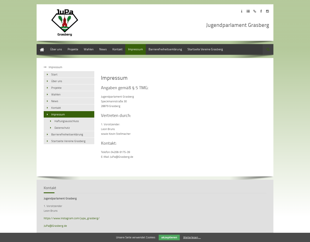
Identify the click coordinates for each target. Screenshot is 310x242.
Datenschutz (62, 128)
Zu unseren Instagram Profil (267, 11)
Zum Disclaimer (254, 11)
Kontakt (117, 49)
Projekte (73, 49)
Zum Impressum (241, 11)
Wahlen (89, 49)
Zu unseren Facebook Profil (261, 11)
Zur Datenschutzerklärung (248, 11)
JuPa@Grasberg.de (55, 226)
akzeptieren (169, 237)
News (103, 49)
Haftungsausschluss (66, 121)
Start (40, 46)
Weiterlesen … (192, 237)
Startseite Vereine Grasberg (205, 49)
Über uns (56, 49)
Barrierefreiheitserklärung (165, 49)
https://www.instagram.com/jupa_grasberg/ (72, 218)
